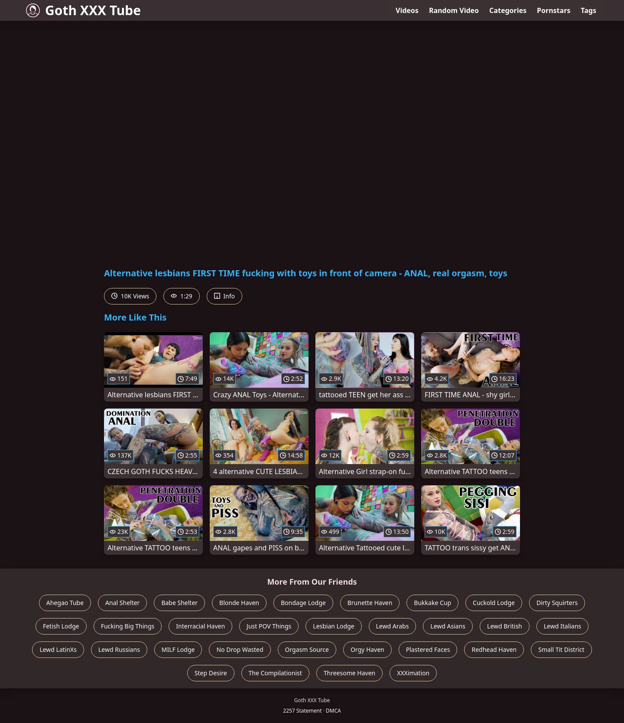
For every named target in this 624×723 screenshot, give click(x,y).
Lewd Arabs (392, 626)
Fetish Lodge (61, 626)
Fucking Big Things (128, 626)
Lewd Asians (447, 626)
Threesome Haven (349, 673)
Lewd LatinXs (58, 649)
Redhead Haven (494, 649)
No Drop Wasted (239, 649)
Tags (588, 10)
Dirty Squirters (557, 603)
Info (224, 296)
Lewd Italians (562, 626)
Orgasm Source (307, 649)
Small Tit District (561, 649)
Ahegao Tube (65, 603)
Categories (507, 10)
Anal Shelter (122, 603)
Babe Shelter (179, 603)
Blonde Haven (239, 603)
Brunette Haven (370, 603)
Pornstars (553, 10)
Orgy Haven (367, 649)
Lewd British (504, 626)
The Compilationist (275, 673)
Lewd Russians (119, 649)
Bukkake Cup (432, 603)
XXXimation (413, 673)
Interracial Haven (200, 626)
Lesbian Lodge (333, 626)
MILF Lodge (178, 649)
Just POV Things (269, 626)
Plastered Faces (428, 649)
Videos (407, 10)
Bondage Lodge (303, 603)
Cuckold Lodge (494, 603)
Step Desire (211, 673)
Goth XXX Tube (83, 10)
